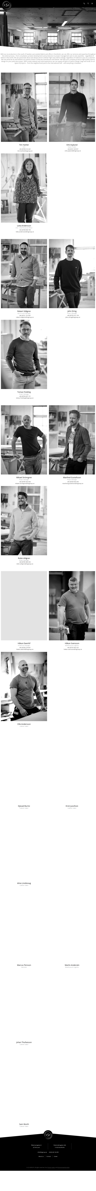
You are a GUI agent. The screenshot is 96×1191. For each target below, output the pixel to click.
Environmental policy (64, 1188)
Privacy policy (51, 1188)
